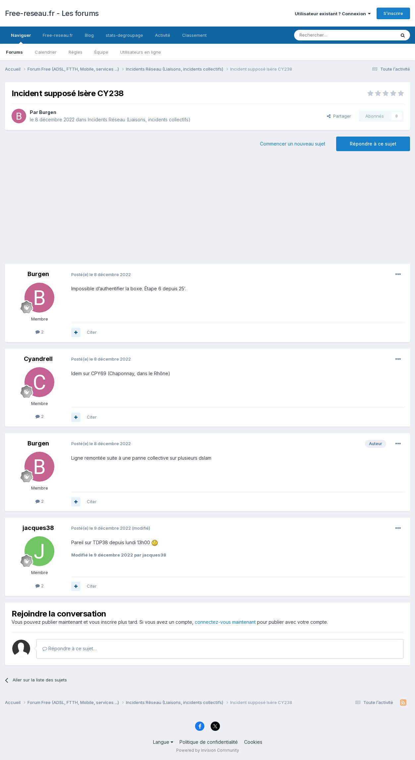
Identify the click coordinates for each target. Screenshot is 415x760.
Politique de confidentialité (209, 742)
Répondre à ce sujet (373, 143)
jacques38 (38, 527)
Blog (89, 35)
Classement (194, 35)
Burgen (47, 112)
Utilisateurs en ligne (140, 52)
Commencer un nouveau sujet (292, 143)
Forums (14, 52)
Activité (162, 35)
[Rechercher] (330, 35)
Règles (75, 52)
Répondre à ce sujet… (69, 648)
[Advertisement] (207, 210)
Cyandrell (38, 358)
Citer (92, 332)
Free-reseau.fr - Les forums (52, 13)
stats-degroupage (124, 35)
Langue (163, 742)
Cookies (253, 742)
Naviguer (21, 38)
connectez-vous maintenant (225, 622)
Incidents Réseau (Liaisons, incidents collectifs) (139, 119)
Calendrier (46, 52)
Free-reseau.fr (58, 35)
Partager (339, 116)
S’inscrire (393, 13)
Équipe (101, 52)
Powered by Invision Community (207, 750)
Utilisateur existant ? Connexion (333, 13)
